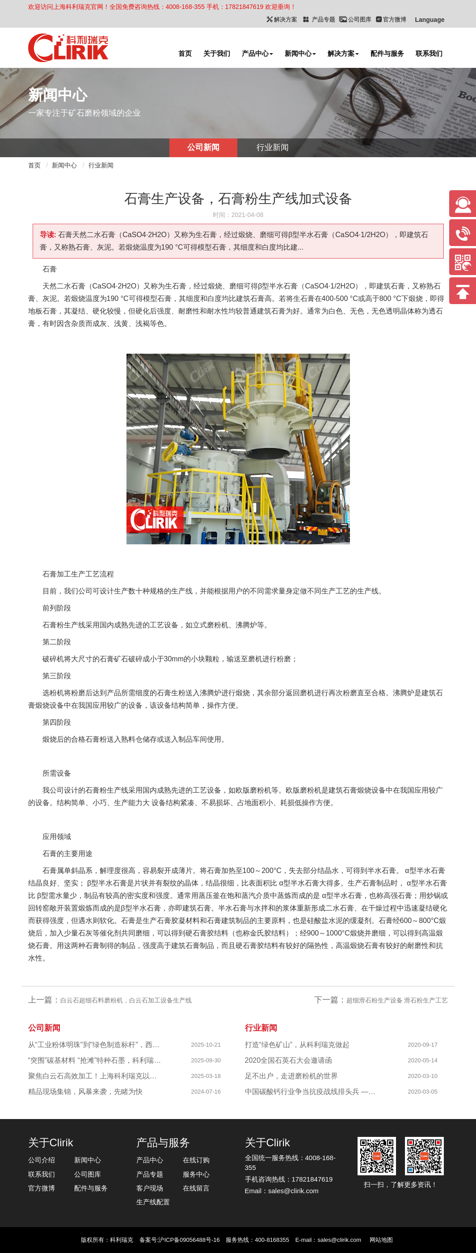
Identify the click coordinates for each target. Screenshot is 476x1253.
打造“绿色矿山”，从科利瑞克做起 (297, 1044)
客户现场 (149, 1188)
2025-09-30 (206, 1060)
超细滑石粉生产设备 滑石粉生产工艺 (397, 1000)
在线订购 (196, 1160)
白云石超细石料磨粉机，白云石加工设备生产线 (126, 1000)
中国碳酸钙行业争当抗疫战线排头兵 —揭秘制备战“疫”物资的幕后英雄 (312, 1091)
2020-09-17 (423, 1044)
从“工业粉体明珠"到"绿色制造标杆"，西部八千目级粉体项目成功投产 (96, 1044)
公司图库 (87, 1174)
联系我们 (429, 53)
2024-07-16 (206, 1091)
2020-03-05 (423, 1091)
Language (429, 19)
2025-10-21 (206, 1044)
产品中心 (257, 53)
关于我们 (216, 53)
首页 (185, 53)
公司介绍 (41, 1160)
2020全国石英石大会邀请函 (289, 1060)
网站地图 (381, 1239)
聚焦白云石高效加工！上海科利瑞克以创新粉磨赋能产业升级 (96, 1076)
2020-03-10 (423, 1076)
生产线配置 (153, 1202)
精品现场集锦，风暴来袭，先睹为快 (85, 1091)
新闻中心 (300, 53)
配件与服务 (387, 53)
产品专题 (149, 1174)
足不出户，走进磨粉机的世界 (291, 1076)
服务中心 (196, 1174)
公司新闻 (203, 147)
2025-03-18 (206, 1076)
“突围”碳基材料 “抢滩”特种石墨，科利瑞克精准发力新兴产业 (96, 1060)
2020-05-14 (423, 1060)
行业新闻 (273, 147)
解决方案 (343, 53)
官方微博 (41, 1188)
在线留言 (196, 1188)
